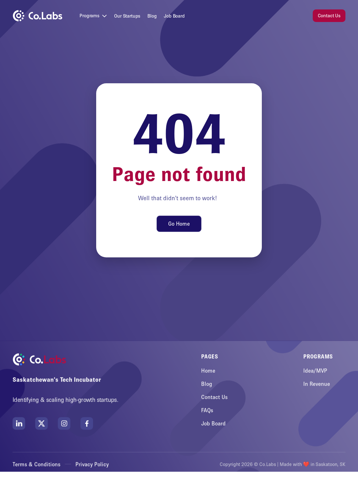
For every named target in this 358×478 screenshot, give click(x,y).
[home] (37, 15)
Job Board (174, 16)
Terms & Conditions (36, 464)
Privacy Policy (92, 464)
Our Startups (127, 16)
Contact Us (329, 15)
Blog (152, 16)
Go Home (179, 224)
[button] (93, 16)
